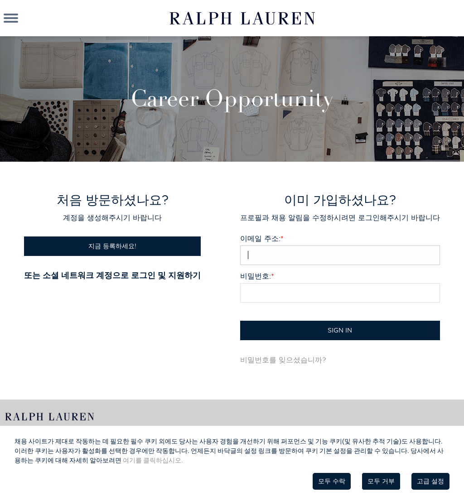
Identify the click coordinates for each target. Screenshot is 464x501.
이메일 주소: (262, 238)
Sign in (340, 330)
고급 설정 (430, 481)
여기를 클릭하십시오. (153, 460)
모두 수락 (331, 481)
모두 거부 (381, 481)
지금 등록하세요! (112, 246)
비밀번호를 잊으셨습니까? (283, 360)
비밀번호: (257, 276)
